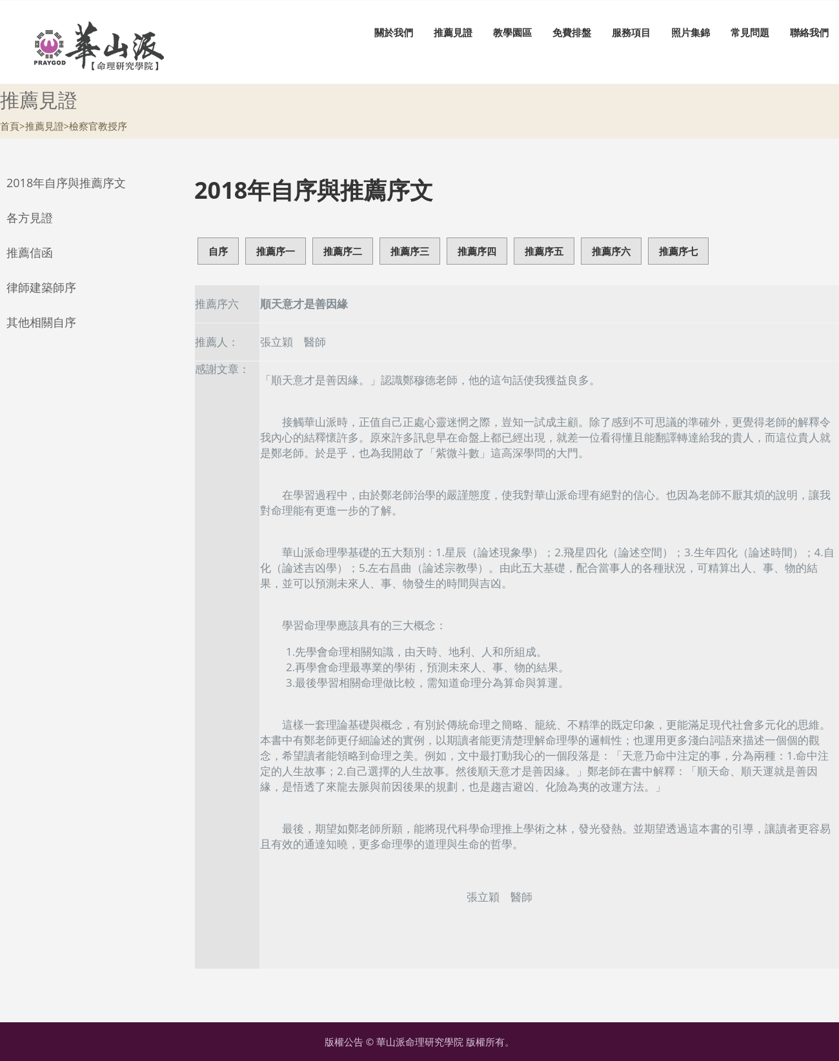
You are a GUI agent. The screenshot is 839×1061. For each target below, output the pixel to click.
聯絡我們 (809, 32)
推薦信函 (29, 252)
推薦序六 (611, 251)
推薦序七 (678, 251)
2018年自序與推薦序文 (66, 182)
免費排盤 (571, 32)
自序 (218, 251)
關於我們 (393, 32)
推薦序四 (477, 251)
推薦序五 (544, 251)
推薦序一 (275, 251)
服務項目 (631, 32)
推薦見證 (453, 32)
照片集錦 (690, 32)
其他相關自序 (41, 322)
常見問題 (750, 32)
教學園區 (512, 32)
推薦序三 (409, 251)
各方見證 (29, 217)
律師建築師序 (41, 287)
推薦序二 (342, 251)
